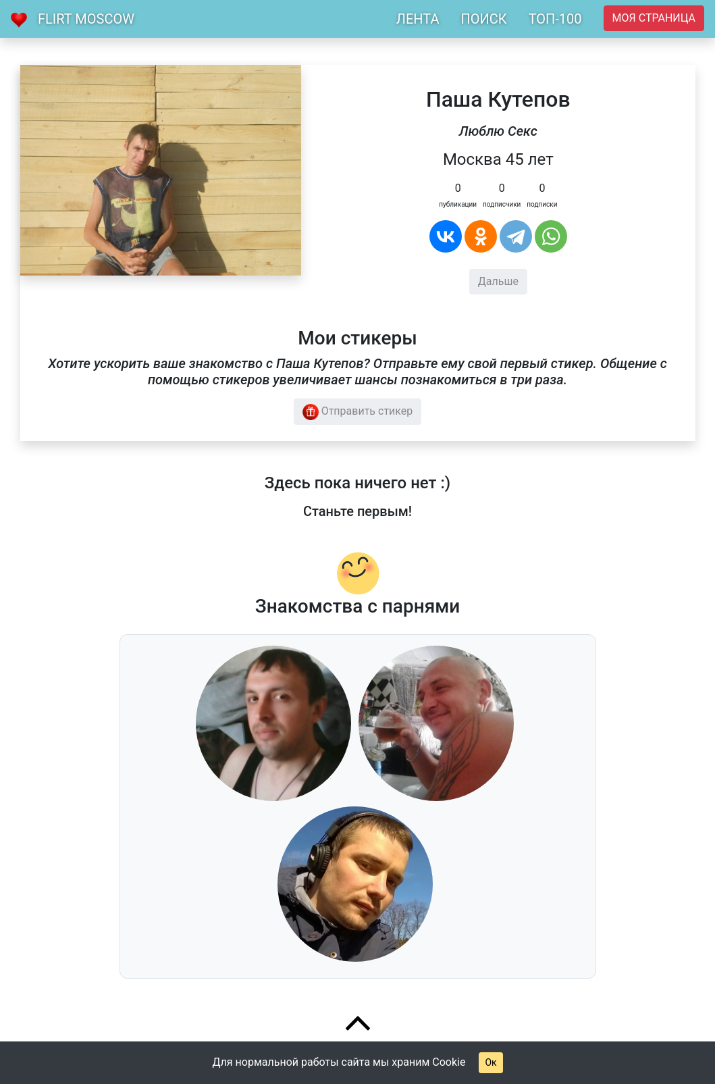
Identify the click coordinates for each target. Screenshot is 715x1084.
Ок (490, 1062)
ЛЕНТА (418, 19)
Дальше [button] (498, 281)
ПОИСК (483, 19)
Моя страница (653, 17)
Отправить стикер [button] (357, 412)
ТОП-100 (555, 19)
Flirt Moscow (86, 19)
